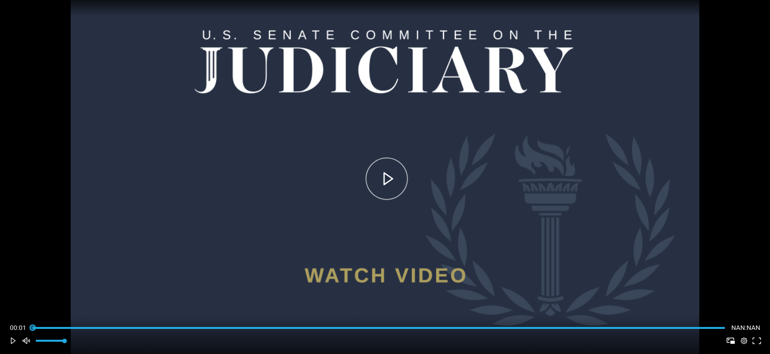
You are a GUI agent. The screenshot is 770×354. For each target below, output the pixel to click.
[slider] (378, 327)
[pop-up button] (743, 341)
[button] (13, 341)
